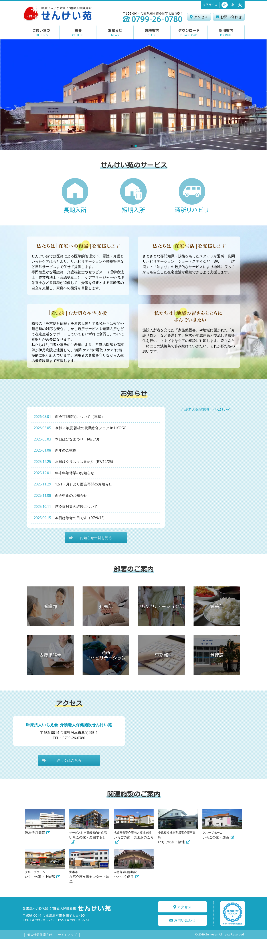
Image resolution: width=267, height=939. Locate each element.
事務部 (161, 655)
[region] (133, 94)
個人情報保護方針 (39, 935)
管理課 (216, 655)
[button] (132, 146)
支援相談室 (50, 655)
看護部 (50, 606)
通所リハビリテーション (106, 655)
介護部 (106, 606)
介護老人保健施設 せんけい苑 (206, 409)
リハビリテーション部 (161, 606)
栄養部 (216, 606)
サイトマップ (67, 935)
